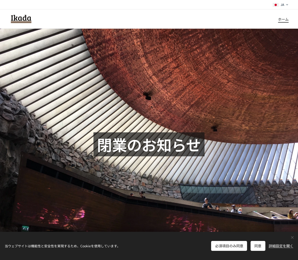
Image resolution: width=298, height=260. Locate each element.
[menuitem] (283, 19)
